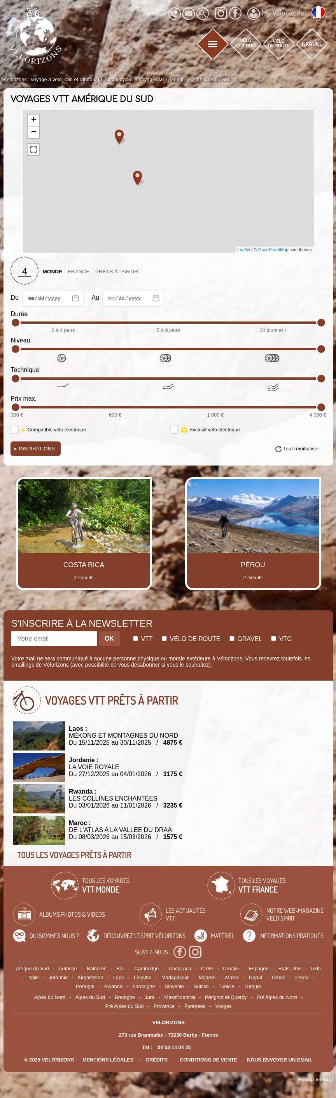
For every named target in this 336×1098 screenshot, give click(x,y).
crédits (157, 1060)
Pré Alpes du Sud (124, 1006)
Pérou (301, 977)
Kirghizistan (90, 977)
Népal (255, 977)
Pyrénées (194, 1006)
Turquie (252, 986)
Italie (33, 977)
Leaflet (244, 249)
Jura (149, 997)
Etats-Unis (289, 968)
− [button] (33, 132)
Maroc (232, 977)
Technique (24, 370)
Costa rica (180, 968)
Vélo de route (191, 639)
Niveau (20, 340)
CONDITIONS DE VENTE (208, 1060)
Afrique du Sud (32, 968)
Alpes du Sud (90, 997)
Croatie (231, 968)
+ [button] (33, 120)
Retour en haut (315, 1079)
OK (109, 638)
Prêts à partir (116, 271)
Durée (19, 314)
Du (47, 298)
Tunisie (226, 986)
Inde (316, 968)
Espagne (259, 968)
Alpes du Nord (49, 997)
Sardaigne (143, 986)
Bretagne (125, 997)
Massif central (179, 997)
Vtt (143, 639)
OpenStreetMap (273, 249)
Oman (278, 977)
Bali (120, 968)
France (79, 271)
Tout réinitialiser (301, 449)
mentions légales (108, 1060)
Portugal (85, 986)
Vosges (223, 1006)
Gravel (245, 639)
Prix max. (23, 398)
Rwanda (113, 986)
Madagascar (175, 977)
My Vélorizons (275, 13)
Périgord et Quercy (226, 997)
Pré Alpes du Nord (277, 997)
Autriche (68, 968)
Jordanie (58, 977)
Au (127, 298)
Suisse (201, 986)
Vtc (281, 639)
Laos (118, 977)
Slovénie (174, 986)
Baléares (97, 968)
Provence (164, 1006)
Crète (207, 968)
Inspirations (34, 449)
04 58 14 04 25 (174, 1047)
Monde (52, 271)
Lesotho (143, 977)
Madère (207, 977)
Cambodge (147, 968)
